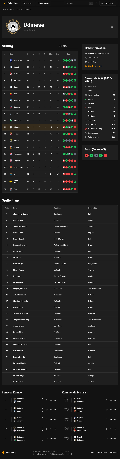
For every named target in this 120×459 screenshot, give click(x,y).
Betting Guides (43, 3)
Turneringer (28, 3)
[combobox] (67, 46)
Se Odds (53, 400)
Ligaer (11, 9)
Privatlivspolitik (101, 453)
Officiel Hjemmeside (93, 66)
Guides (91, 453)
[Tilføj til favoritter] (112, 27)
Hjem (4, 9)
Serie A (19, 9)
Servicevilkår (113, 453)
